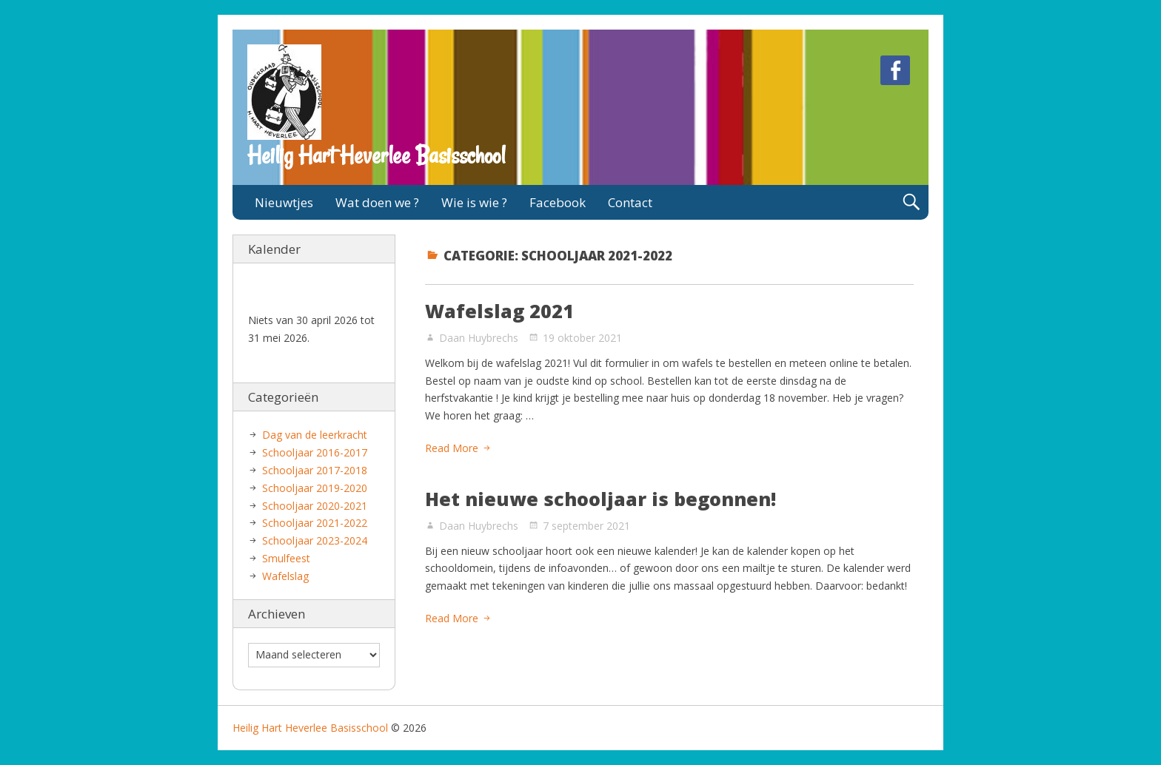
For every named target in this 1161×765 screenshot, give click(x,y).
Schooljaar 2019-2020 (314, 488)
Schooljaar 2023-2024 (314, 540)
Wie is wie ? (474, 202)
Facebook (557, 202)
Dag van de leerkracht (314, 435)
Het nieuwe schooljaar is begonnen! (600, 498)
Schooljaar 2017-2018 (314, 470)
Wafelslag (285, 576)
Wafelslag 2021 (499, 310)
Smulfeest (286, 558)
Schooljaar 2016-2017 (314, 452)
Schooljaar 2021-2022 (314, 523)
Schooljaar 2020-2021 (314, 506)
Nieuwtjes (284, 202)
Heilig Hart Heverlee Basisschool (376, 155)
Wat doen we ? (377, 202)
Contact (630, 202)
